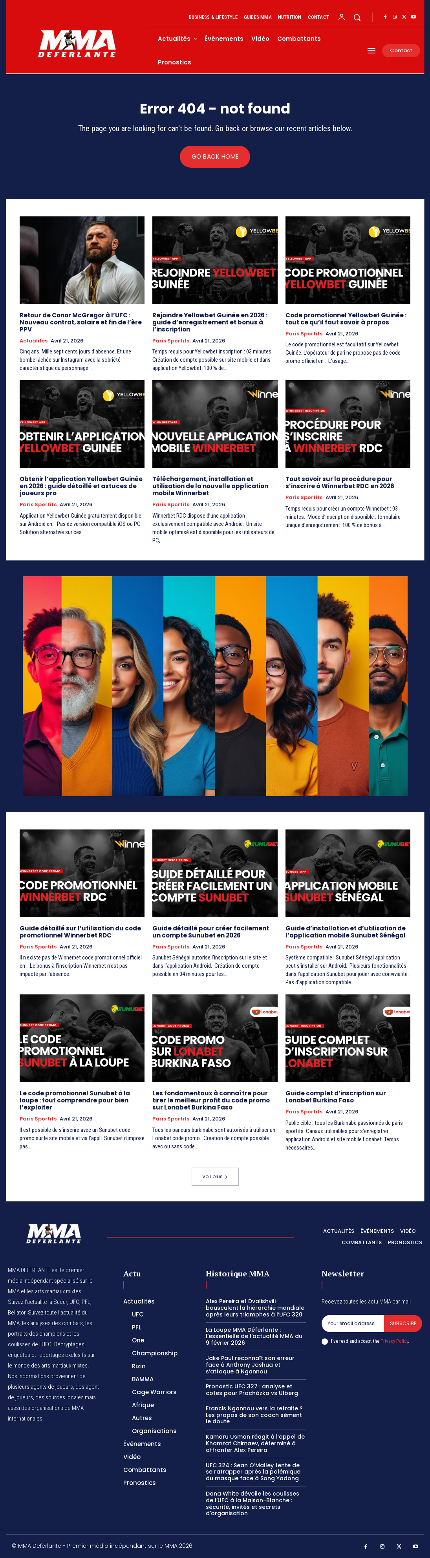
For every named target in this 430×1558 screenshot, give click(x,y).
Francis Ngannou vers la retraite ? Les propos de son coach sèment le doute (254, 1415)
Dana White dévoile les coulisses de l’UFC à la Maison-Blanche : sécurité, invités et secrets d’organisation (252, 1503)
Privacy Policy (394, 1341)
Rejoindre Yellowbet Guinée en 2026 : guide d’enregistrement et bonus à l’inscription (209, 322)
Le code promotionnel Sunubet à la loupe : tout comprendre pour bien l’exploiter (75, 1100)
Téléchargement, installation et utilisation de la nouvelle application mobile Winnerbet (210, 486)
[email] (353, 1323)
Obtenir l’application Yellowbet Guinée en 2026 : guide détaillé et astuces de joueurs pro (81, 486)
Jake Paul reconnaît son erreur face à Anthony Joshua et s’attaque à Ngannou (250, 1364)
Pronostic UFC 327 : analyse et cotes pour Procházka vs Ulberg (252, 1389)
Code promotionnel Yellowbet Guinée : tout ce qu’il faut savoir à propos (345, 318)
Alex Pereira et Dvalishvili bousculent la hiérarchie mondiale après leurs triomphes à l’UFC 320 (255, 1307)
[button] (357, 17)
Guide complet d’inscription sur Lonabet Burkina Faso (335, 1096)
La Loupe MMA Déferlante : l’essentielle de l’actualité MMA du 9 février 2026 (254, 1336)
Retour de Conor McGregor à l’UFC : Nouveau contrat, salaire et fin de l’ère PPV (81, 322)
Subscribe (403, 1323)
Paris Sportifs (170, 341)
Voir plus (215, 1176)
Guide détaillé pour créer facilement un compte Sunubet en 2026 (210, 931)
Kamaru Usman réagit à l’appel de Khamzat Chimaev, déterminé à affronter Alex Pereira (255, 1443)
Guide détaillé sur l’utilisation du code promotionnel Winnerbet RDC (80, 931)
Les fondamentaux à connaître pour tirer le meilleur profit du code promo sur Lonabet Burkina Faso (211, 1100)
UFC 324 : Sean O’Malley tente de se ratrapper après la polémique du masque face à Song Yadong (253, 1472)
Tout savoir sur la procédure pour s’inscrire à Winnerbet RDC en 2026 (340, 482)
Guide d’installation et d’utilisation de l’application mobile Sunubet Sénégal (345, 931)
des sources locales (59, 1397)
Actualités (34, 341)
